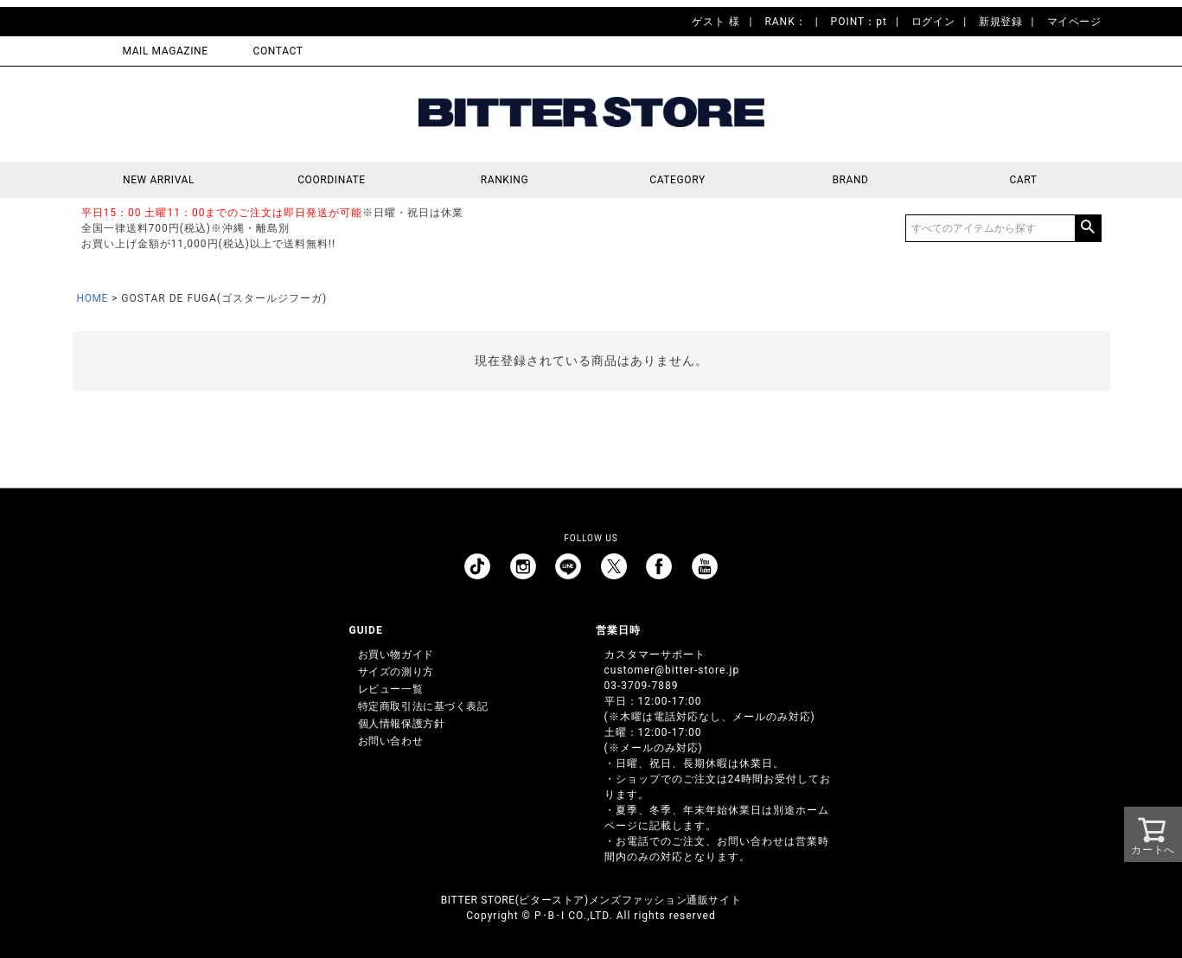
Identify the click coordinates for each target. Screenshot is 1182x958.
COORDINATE (331, 180)
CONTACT (278, 51)
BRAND (850, 180)
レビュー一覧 (391, 689)
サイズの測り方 (396, 672)
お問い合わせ (391, 741)
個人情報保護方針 (401, 724)
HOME (93, 298)
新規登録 (1000, 22)
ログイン (933, 22)
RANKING (505, 180)
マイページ (1074, 22)
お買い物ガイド (396, 654)
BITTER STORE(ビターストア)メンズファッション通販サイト (591, 900)
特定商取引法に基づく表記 (423, 706)
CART (1023, 180)
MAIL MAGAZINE (165, 51)
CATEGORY (677, 180)
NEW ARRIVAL (159, 180)
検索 (1088, 228)
